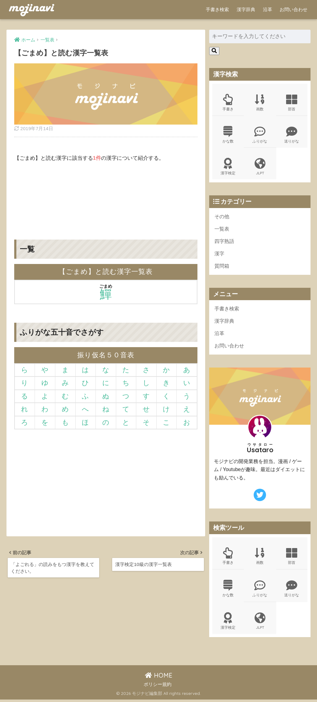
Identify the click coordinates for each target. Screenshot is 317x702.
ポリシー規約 (157, 686)
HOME (158, 678)
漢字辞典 (246, 9)
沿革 (267, 9)
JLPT (260, 167)
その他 (222, 217)
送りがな (292, 135)
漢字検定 (228, 167)
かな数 (228, 135)
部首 (292, 102)
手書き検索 (217, 9)
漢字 (219, 255)
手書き (228, 102)
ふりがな (260, 135)
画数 (260, 102)
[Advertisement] (106, 196)
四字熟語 (224, 242)
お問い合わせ (293, 9)
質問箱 (222, 267)
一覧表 (222, 230)
